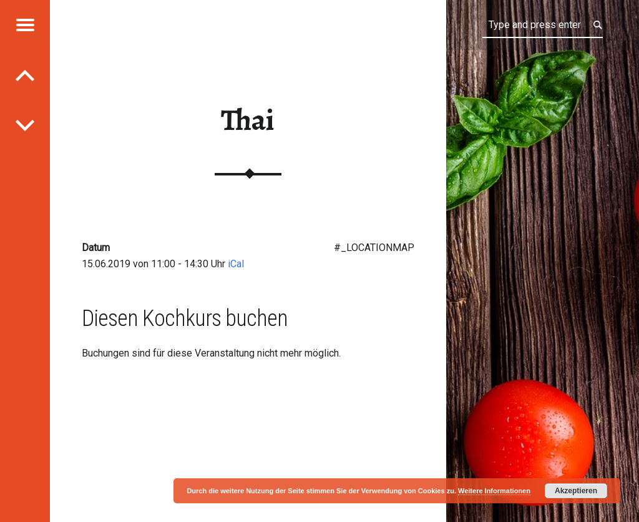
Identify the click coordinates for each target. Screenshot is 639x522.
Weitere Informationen (494, 491)
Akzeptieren (576, 490)
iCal (236, 264)
